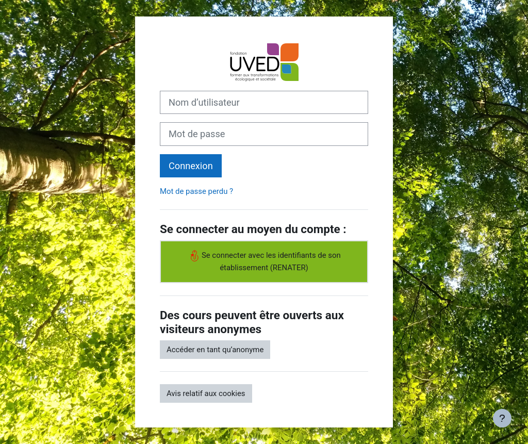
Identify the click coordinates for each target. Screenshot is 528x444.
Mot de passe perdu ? (196, 191)
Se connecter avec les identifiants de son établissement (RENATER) (264, 261)
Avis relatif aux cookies (206, 393)
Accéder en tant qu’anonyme (215, 349)
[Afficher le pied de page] (502, 418)
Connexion (191, 165)
